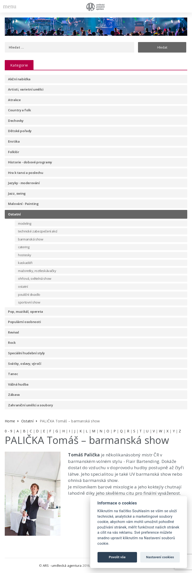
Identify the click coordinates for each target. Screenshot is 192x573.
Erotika (14, 141)
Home (10, 421)
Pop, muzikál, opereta (25, 311)
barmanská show (30, 239)
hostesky (24, 255)
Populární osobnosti (24, 322)
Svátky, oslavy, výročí (24, 363)
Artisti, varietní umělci (25, 89)
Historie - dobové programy (30, 162)
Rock (12, 342)
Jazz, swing (17, 193)
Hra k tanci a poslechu (25, 172)
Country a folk (19, 110)
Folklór (13, 152)
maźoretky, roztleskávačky (37, 270)
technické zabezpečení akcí (37, 231)
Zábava (14, 394)
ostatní (23, 286)
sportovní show (29, 302)
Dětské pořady (20, 131)
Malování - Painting (23, 203)
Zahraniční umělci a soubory (30, 405)
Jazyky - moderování (24, 183)
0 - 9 (8, 431)
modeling (24, 223)
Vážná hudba (18, 384)
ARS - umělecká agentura (62, 565)
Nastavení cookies (160, 557)
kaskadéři (25, 262)
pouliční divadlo (29, 294)
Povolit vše (117, 557)
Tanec (13, 374)
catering (24, 247)
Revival (13, 332)
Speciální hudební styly (26, 353)
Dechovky (16, 120)
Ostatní (14, 214)
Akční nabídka (19, 79)
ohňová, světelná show (34, 278)
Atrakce (14, 100)
